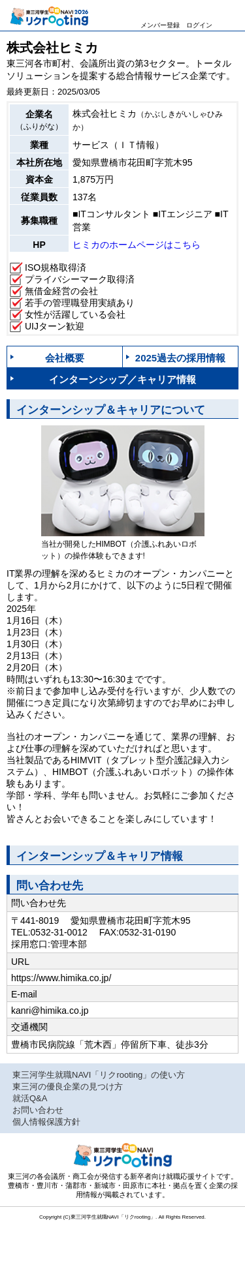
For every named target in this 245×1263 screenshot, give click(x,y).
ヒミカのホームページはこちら (137, 244)
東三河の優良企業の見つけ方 (67, 1086)
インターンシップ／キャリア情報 (122, 379)
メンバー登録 (160, 23)
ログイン (199, 23)
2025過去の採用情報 (180, 357)
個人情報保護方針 (46, 1122)
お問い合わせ (37, 1110)
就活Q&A (29, 1098)
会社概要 (64, 357)
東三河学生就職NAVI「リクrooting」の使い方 (98, 1075)
